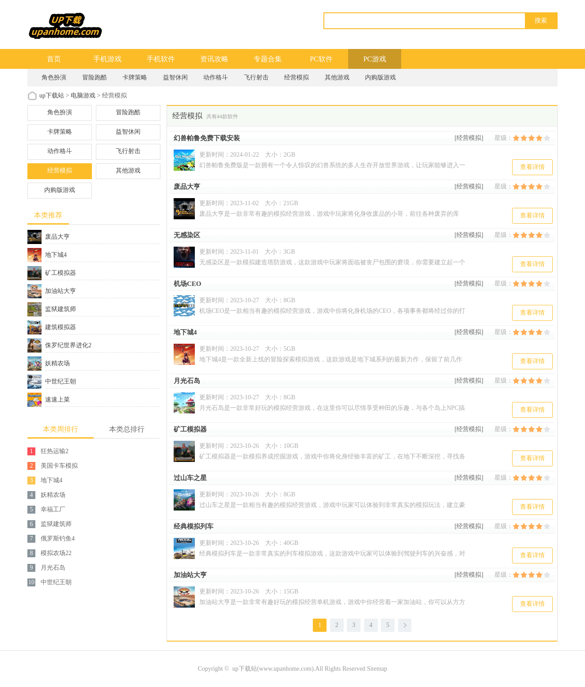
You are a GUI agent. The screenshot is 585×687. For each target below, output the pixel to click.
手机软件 (161, 59)
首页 (54, 59)
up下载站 (51, 95)
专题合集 (268, 59)
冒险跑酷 (94, 77)
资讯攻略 (214, 59)
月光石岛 (187, 380)
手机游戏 (107, 59)
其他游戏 (337, 77)
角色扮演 (54, 77)
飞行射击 (256, 77)
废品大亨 (187, 186)
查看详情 (532, 167)
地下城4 (185, 332)
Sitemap (377, 668)
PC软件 (321, 59)
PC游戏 (374, 59)
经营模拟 (296, 77)
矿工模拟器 (190, 429)
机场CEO (187, 283)
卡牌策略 (134, 77)
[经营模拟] (469, 138)
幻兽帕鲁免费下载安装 (207, 138)
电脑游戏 (83, 95)
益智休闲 (175, 77)
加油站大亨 (190, 574)
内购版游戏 (380, 77)
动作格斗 (215, 77)
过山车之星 (190, 477)
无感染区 (187, 235)
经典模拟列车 (193, 526)
